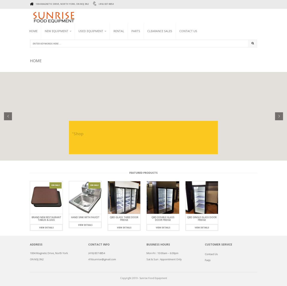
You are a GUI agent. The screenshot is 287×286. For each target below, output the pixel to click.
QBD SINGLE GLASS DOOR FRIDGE (202, 219)
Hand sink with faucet (85, 217)
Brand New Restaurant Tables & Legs (46, 219)
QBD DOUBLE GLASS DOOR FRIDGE (162, 219)
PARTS (135, 31)
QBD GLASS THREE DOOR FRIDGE (124, 219)
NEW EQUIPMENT (56, 31)
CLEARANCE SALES (159, 31)
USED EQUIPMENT (91, 31)
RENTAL (118, 31)
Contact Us (188, 31)
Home (33, 31)
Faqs (208, 260)
